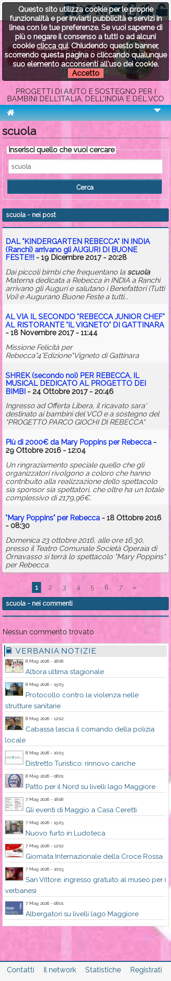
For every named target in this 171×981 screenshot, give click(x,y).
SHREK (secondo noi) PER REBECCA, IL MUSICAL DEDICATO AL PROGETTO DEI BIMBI (75, 383)
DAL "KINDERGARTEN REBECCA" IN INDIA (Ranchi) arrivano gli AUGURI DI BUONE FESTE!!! (77, 249)
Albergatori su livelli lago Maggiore (82, 914)
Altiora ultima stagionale (65, 672)
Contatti (20, 969)
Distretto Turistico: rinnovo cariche (80, 763)
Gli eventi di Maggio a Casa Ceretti (81, 810)
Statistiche (103, 969)
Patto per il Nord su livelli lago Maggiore (90, 787)
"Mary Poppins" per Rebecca (52, 518)
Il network (59, 969)
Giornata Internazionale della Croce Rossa (94, 856)
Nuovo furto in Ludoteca (65, 833)
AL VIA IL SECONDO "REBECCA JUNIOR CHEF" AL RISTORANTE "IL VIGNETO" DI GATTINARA (85, 320)
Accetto (85, 73)
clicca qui (52, 46)
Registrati (146, 969)
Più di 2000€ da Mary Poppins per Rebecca (78, 442)
